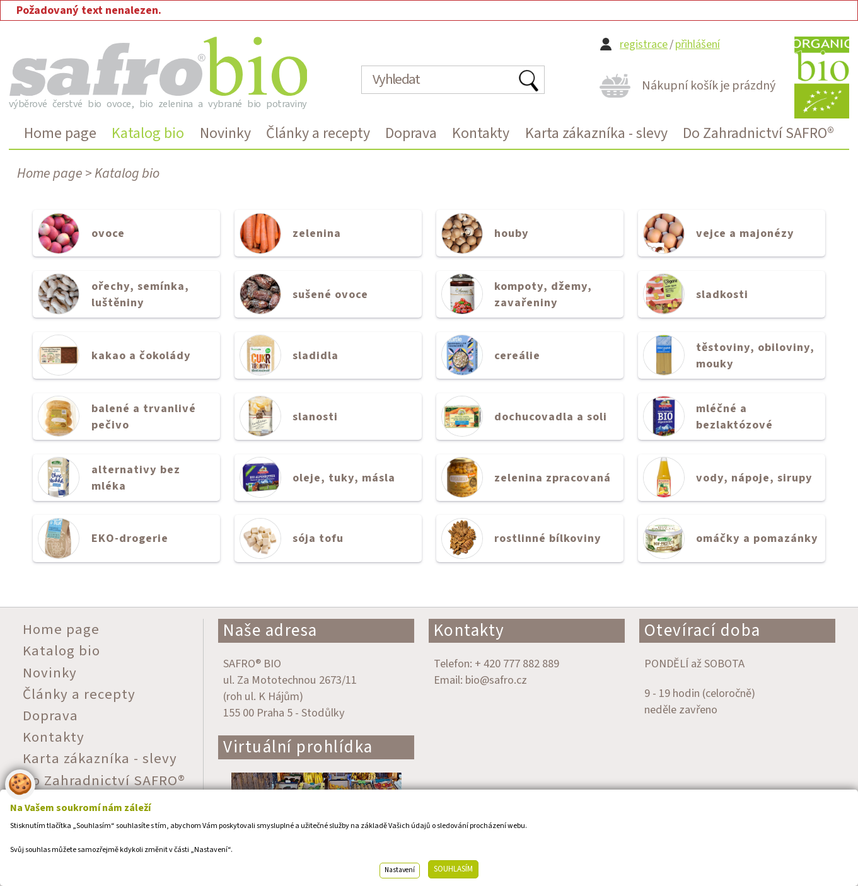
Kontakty (469, 630)
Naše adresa (270, 630)
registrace (644, 44)
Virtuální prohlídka (298, 747)
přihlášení (697, 44)
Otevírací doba (702, 630)
